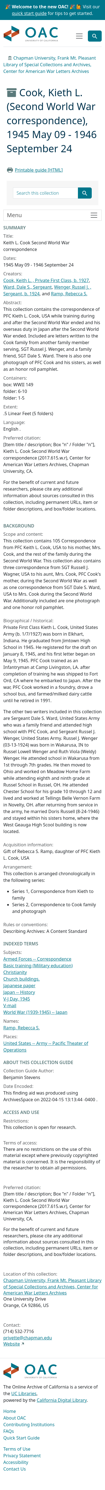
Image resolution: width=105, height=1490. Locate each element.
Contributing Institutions (28, 1425)
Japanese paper (19, 986)
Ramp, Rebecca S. (69, 294)
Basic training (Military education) (38, 966)
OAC (31, 34)
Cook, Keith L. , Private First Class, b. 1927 (46, 280)
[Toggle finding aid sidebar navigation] (52, 215)
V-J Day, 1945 (16, 999)
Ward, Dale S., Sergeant (27, 287)
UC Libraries (23, 1393)
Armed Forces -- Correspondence (37, 959)
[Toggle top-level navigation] (79, 36)
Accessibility (15, 1462)
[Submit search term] (85, 193)
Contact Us (14, 1469)
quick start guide (29, 13)
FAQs (8, 1431)
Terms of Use (16, 1449)
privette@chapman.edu (27, 1338)
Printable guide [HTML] (39, 170)
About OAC (14, 1418)
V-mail (9, 1005)
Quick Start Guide (21, 1438)
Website (11, 1344)
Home (9, 1411)
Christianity (15, 972)
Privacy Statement (22, 1456)
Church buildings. (21, 979)
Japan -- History (19, 992)
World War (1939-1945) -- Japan (35, 1012)
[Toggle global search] (95, 36)
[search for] (45, 193)
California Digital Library (62, 1400)
